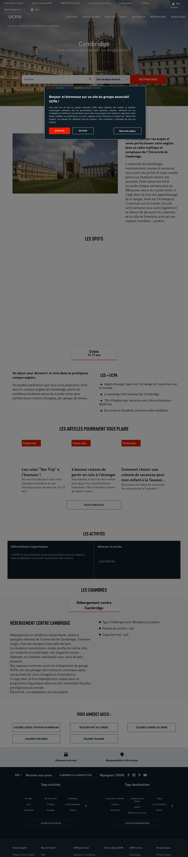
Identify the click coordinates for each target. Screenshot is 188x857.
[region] (95, 112)
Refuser (83, 131)
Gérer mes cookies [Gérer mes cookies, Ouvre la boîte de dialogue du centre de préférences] (127, 131)
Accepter (59, 131)
